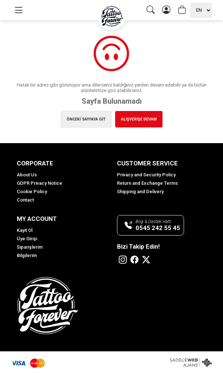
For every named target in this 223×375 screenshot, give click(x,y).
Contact (25, 200)
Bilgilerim (27, 255)
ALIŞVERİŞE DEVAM (139, 119)
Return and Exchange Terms (147, 183)
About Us (27, 174)
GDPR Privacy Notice (39, 183)
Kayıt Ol (24, 230)
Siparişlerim (30, 247)
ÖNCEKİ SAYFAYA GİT (86, 119)
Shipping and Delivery (140, 191)
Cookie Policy (32, 191)
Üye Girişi (27, 238)
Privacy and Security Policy (146, 174)
